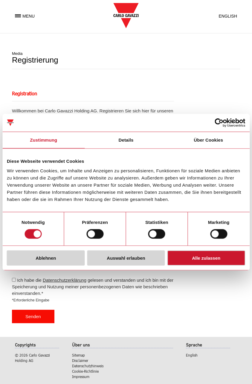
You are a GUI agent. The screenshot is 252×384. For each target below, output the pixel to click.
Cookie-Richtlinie (85, 371)
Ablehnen (46, 257)
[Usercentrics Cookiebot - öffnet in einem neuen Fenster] (219, 122)
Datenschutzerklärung (64, 280)
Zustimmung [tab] (43, 140)
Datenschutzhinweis (87, 365)
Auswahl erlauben (126, 257)
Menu (25, 16)
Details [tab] (126, 140)
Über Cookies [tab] (208, 140)
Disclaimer (80, 360)
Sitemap (78, 355)
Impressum (80, 376)
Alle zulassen (206, 257)
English (228, 16)
